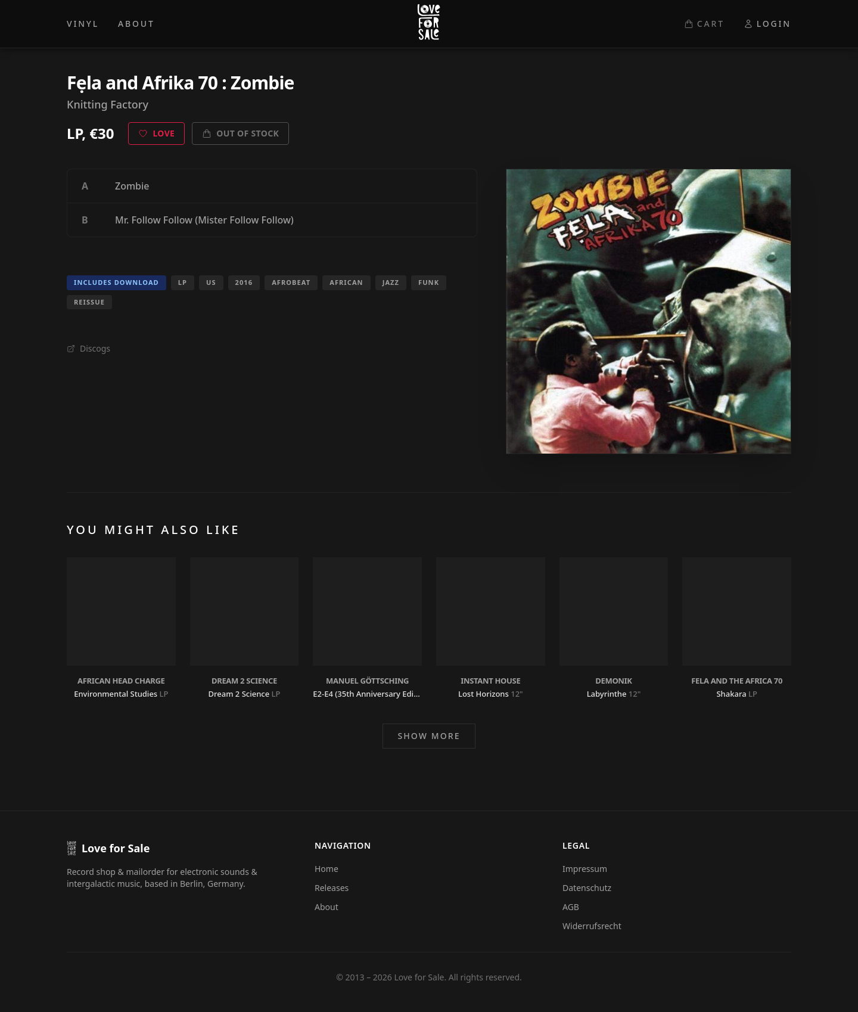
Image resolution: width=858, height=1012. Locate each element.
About (326, 906)
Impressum (584, 868)
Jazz (391, 282)
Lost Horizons (483, 693)
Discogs (88, 348)
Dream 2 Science (244, 680)
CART (704, 23)
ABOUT (136, 23)
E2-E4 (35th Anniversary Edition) (371, 693)
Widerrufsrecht (591, 926)
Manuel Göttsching (367, 680)
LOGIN (767, 23)
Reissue (89, 301)
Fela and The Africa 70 (736, 680)
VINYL (83, 23)
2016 (244, 282)
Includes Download (116, 282)
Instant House (490, 680)
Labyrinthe (607, 693)
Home (326, 868)
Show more (428, 735)
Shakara (731, 693)
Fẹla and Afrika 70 (142, 82)
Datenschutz (586, 887)
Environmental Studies (115, 693)
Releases (332, 887)
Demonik (613, 680)
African (346, 282)
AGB (570, 906)
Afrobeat (291, 282)
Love (156, 133)
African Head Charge (120, 680)
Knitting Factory (107, 104)
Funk (428, 282)
